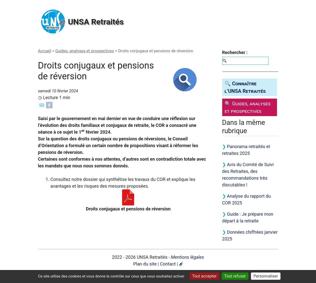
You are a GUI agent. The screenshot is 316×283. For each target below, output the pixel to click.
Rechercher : (235, 52)
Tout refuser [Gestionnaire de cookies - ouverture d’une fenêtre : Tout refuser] (235, 276)
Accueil (44, 51)
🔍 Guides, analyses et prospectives (248, 107)
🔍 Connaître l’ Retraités (245, 87)
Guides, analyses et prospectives (84, 51)
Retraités (96, 22)
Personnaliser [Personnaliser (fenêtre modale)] (265, 276)
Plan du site (145, 263)
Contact (168, 263)
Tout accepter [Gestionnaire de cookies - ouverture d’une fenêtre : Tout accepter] (204, 276)
